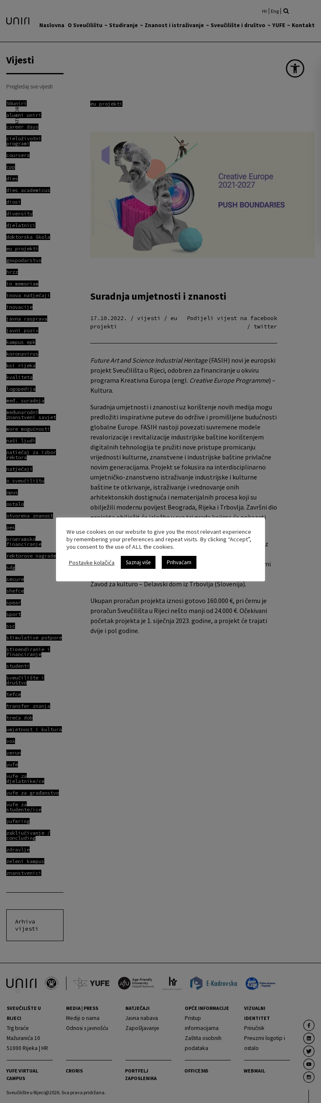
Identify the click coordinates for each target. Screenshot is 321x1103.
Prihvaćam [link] (179, 562)
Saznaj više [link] (138, 562)
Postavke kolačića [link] (92, 562)
